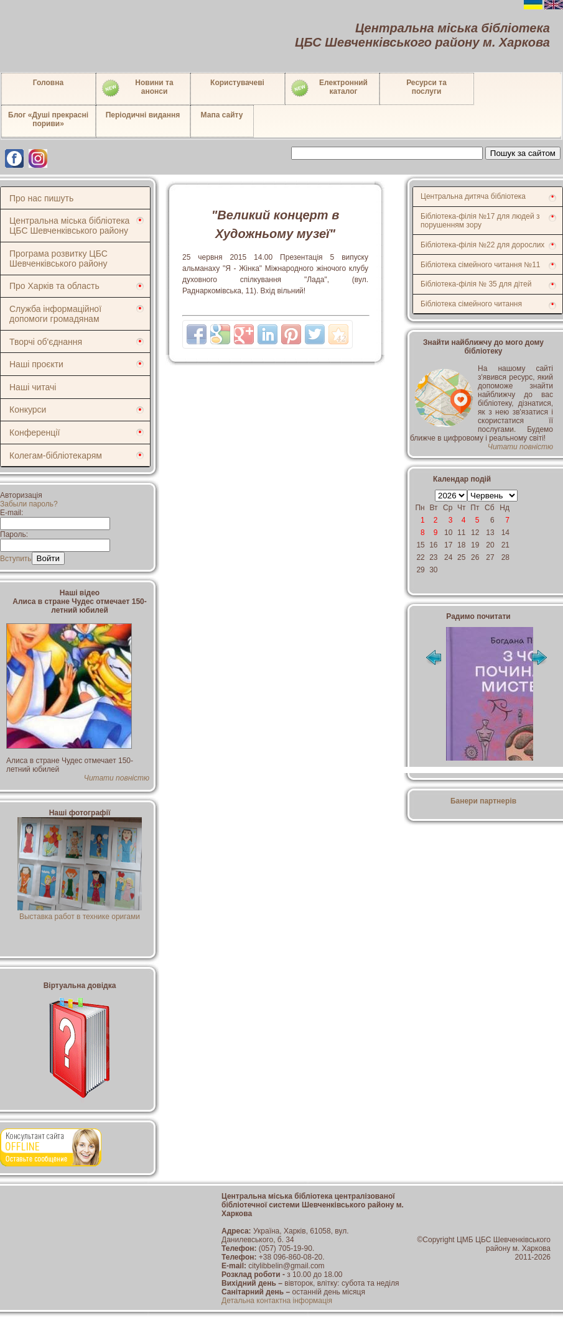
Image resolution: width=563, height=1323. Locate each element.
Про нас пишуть (41, 198)
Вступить (16, 558)
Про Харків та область (54, 286)
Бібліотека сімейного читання (471, 304)
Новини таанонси (137, 88)
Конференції (34, 432)
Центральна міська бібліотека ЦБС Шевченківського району (69, 226)
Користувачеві (237, 82)
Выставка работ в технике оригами (79, 912)
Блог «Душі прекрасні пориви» (48, 119)
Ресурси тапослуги (426, 87)
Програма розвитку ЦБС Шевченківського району (58, 258)
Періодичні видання (143, 115)
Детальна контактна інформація (276, 1300)
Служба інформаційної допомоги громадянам (55, 314)
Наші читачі (32, 387)
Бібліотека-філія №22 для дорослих (482, 244)
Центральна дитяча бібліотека (473, 196)
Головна (48, 82)
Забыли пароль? (29, 504)
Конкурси (27, 409)
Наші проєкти (36, 364)
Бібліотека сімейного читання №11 (481, 264)
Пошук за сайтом (523, 153)
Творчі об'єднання (45, 342)
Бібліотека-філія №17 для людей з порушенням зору (480, 220)
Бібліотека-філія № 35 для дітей (476, 284)
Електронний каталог (329, 88)
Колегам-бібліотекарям (55, 455)
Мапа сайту (222, 115)
